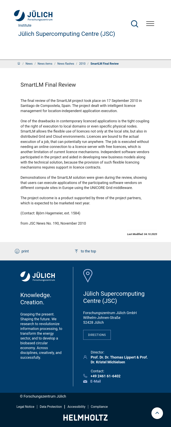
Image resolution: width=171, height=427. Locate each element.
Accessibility (76, 407)
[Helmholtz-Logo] (85, 419)
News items (45, 63)
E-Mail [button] (95, 381)
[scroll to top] (157, 413)
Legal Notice (25, 407)
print (22, 251)
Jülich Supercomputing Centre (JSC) (66, 33)
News (29, 63)
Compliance (99, 407)
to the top (85, 251)
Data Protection (51, 407)
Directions (97, 335)
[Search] (134, 23)
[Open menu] (150, 24)
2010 (82, 63)
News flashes (65, 63)
